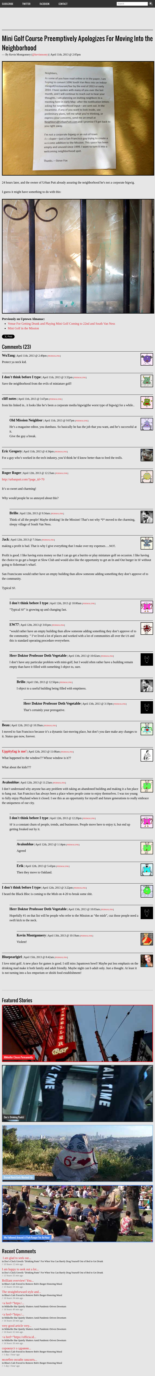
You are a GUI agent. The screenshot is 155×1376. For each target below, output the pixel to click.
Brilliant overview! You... (18, 1280)
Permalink (54, 356)
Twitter (26, 3)
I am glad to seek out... (16, 1258)
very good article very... (17, 1325)
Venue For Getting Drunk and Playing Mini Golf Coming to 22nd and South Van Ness (61, 323)
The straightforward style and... (21, 1291)
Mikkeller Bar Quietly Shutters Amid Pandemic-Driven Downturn (35, 1306)
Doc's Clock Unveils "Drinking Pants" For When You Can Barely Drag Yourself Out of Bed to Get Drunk (53, 1261)
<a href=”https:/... (13, 1303)
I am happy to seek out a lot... (20, 1269)
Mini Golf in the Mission (23, 328)
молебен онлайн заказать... (19, 1359)
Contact (63, 3)
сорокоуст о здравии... (16, 1348)
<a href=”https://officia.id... (19, 1337)
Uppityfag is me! (14, 751)
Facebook (45, 3)
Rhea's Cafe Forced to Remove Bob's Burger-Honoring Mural (33, 1284)
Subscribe (7, 3)
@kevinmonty (40, 54)
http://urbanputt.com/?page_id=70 (23, 479)
